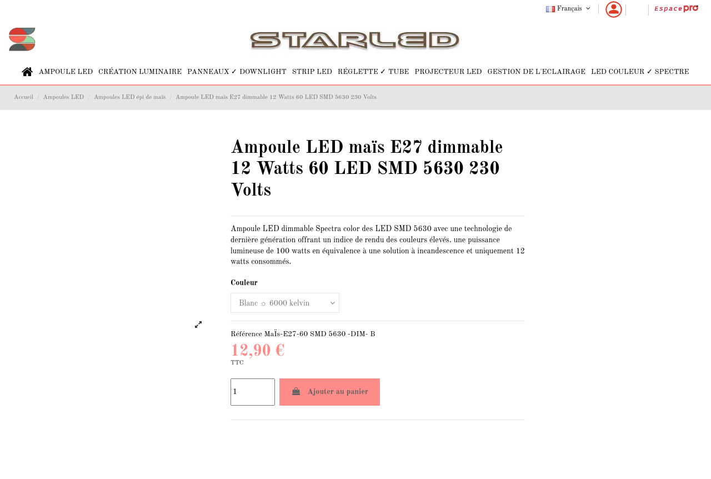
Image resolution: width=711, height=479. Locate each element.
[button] (66, 71)
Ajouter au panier (329, 391)
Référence (246, 334)
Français (569, 9)
